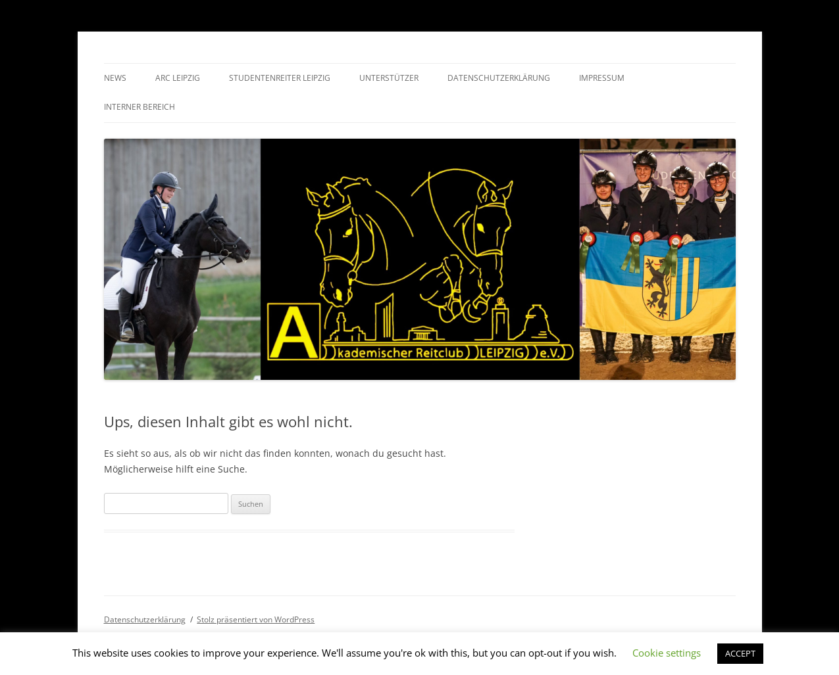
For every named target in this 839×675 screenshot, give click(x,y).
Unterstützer (389, 77)
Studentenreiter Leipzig (279, 77)
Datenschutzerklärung (498, 77)
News (115, 77)
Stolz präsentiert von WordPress (256, 619)
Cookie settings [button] (666, 652)
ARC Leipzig (177, 77)
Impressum (601, 77)
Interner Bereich (139, 106)
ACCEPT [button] (740, 653)
